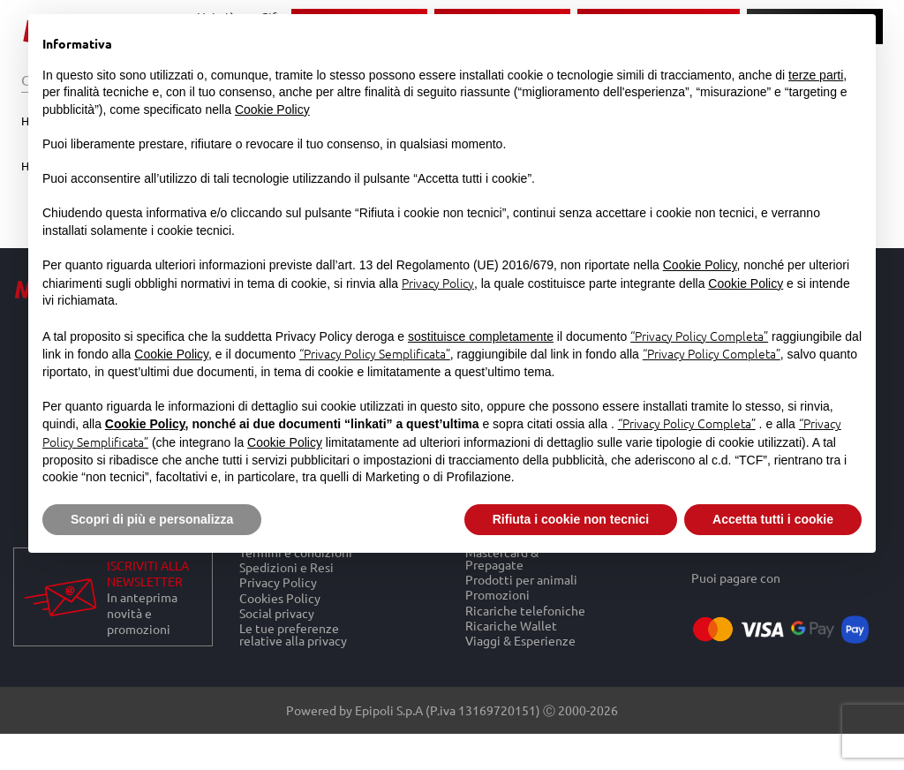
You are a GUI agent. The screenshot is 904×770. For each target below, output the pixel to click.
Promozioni (497, 594)
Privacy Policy (278, 582)
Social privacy (276, 612)
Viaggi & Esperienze (520, 640)
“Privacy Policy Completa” (699, 335)
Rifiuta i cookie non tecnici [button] (571, 519)
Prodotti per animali (521, 579)
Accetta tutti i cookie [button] (772, 519)
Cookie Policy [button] (272, 109)
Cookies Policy (279, 597)
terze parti (815, 75)
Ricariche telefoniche (525, 609)
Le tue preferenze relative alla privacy (293, 634)
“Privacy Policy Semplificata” (374, 353)
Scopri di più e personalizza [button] (152, 519)
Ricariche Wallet (511, 624)
